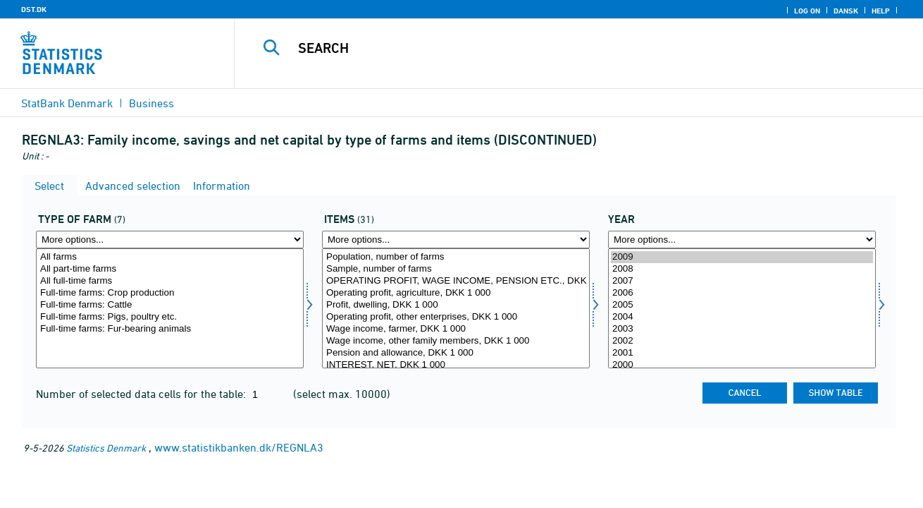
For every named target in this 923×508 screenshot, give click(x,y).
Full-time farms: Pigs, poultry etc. (170, 317)
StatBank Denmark (67, 103)
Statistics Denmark (106, 448)
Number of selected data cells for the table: (142, 393)
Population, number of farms (456, 257)
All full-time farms (170, 281)
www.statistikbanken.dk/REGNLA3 (238, 447)
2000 (742, 365)
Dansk (846, 11)
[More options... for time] (742, 239)
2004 (742, 317)
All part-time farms (170, 269)
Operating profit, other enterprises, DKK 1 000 (456, 317)
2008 (742, 269)
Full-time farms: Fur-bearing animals (170, 329)
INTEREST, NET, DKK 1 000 (456, 365)
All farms (170, 257)
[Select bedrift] (170, 308)
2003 (742, 329)
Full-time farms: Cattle (170, 305)
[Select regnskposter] (456, 308)
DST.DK (34, 9)
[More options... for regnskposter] (456, 239)
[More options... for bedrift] (170, 239)
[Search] (564, 48)
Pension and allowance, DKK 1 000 (456, 353)
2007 (742, 281)
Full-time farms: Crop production (170, 293)
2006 (742, 293)
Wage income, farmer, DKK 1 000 (456, 329)
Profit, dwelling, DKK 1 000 (456, 305)
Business (151, 103)
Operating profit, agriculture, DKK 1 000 (456, 293)
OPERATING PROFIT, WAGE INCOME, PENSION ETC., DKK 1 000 (456, 281)
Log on (807, 11)
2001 (742, 353)
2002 (742, 341)
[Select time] (742, 308)
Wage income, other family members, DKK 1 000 (456, 341)
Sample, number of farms (456, 269)
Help (881, 11)
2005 (742, 305)
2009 (742, 257)
